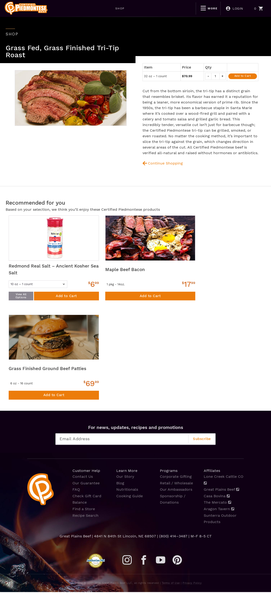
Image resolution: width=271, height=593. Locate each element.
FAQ (76, 491)
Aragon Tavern (219, 510)
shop (12, 34)
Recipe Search (85, 516)
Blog (120, 484)
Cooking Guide (129, 497)
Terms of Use (171, 583)
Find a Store (83, 510)
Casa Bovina (217, 497)
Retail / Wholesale (176, 484)
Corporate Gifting (176, 478)
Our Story (125, 478)
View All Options (20, 296)
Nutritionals (127, 491)
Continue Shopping (165, 163)
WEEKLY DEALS (113, 8)
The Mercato (217, 503)
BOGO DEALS (148, 8)
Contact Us (82, 478)
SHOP (83, 8)
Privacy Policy (192, 583)
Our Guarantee (86, 484)
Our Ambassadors (176, 491)
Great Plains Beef (221, 491)
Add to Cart (243, 75)
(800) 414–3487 (173, 537)
